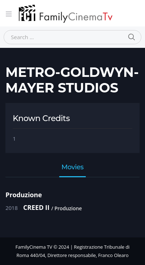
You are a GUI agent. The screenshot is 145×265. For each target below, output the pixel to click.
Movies (72, 167)
